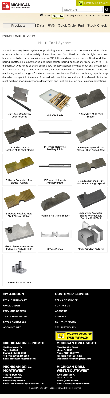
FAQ (51, 25)
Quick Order (11, 306)
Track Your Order (15, 317)
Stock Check (97, 25)
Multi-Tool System (25, 36)
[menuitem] (19, 26)
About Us (96, 15)
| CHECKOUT (101, 3)
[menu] (19, 25)
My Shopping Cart (15, 300)
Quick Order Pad (71, 25)
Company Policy (73, 15)
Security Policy (65, 327)
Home (47, 15)
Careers (60, 317)
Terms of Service (66, 300)
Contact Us (86, 15)
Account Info (12, 327)
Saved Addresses (14, 322)
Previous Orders (14, 311)
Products (18, 25)
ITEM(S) (89, 3)
